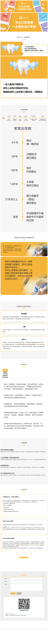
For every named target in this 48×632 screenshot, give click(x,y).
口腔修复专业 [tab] (5, 375)
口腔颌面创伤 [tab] (5, 370)
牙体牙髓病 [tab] (5, 373)
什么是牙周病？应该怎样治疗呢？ (8, 457)
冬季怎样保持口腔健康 (5, 449)
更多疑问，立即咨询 (23, 558)
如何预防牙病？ (4, 465)
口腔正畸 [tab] (5, 372)
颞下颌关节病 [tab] (5, 377)
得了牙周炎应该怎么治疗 (6, 474)
